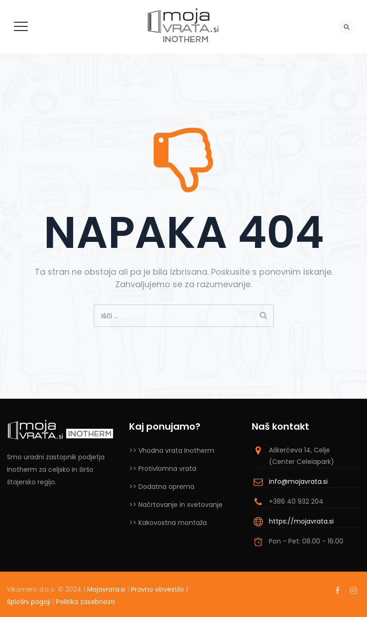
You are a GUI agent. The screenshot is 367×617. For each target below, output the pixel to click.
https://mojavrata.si (301, 521)
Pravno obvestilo (157, 589)
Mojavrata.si (106, 589)
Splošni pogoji (28, 601)
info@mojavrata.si (298, 481)
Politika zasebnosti (85, 601)
